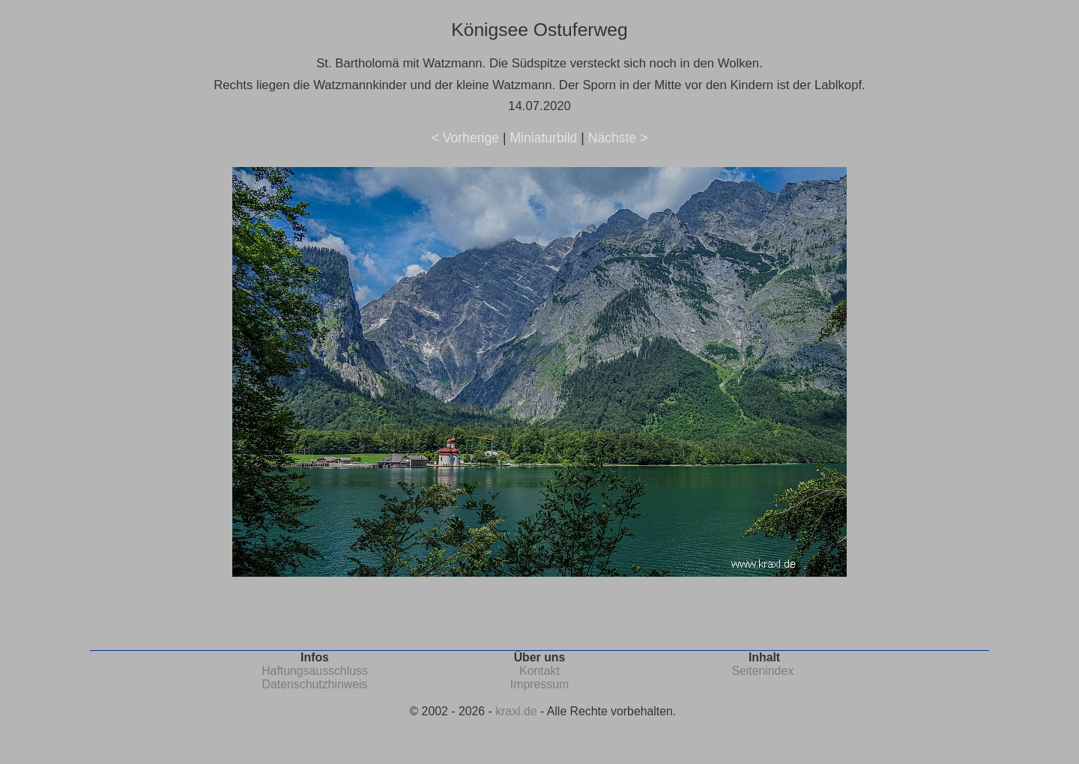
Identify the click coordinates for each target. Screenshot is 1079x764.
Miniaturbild (543, 137)
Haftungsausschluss (315, 670)
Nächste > (618, 137)
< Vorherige (465, 137)
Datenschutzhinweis (315, 684)
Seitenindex (762, 670)
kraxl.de (516, 711)
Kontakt (539, 670)
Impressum (539, 684)
